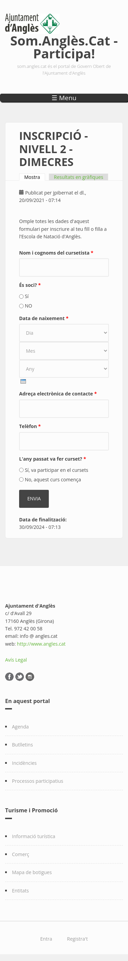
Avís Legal (16, 660)
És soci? (30, 285)
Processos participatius (37, 781)
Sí (27, 296)
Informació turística (33, 836)
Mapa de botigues (32, 872)
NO (28, 305)
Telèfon (30, 426)
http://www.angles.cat (41, 644)
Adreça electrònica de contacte (58, 393)
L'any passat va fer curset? (52, 459)
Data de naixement (44, 318)
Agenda (20, 726)
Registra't (77, 939)
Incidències (24, 763)
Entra (46, 939)
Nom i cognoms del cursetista (56, 253)
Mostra (34, 177)
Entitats (20, 890)
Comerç (20, 854)
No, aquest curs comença (53, 479)
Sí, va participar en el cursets (56, 470)
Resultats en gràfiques (78, 177)
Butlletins (22, 744)
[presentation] (23, 381)
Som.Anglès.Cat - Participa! (64, 46)
